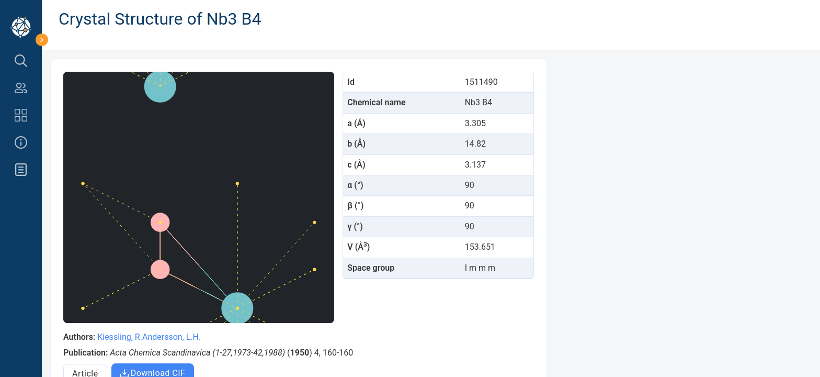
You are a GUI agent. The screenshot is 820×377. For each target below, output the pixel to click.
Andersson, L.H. (171, 337)
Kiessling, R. (119, 337)
